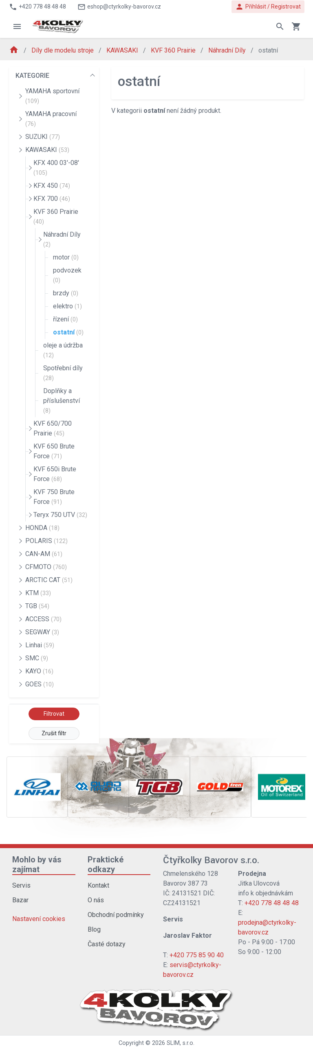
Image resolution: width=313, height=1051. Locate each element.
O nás (96, 900)
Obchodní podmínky (116, 915)
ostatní (68, 332)
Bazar (20, 900)
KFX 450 (51, 185)
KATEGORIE (32, 75)
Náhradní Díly (227, 50)
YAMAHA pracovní (51, 118)
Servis (21, 885)
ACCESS (43, 619)
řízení (65, 319)
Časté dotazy (107, 944)
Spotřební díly (63, 372)
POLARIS (46, 541)
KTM (38, 593)
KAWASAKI (123, 50)
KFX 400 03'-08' (56, 167)
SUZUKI (42, 137)
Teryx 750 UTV (60, 515)
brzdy (65, 293)
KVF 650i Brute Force (54, 474)
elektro (67, 306)
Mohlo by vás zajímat (37, 864)
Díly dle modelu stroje (63, 50)
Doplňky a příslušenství (61, 400)
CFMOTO (46, 567)
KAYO (39, 671)
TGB (37, 606)
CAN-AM (43, 554)
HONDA (42, 528)
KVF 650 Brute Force (54, 451)
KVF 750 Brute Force (54, 497)
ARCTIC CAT (49, 580)
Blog (94, 929)
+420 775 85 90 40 (197, 955)
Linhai (39, 645)
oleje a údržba (63, 349)
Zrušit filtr (54, 733)
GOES (39, 684)
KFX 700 (51, 198)
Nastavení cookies (38, 919)
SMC (36, 658)
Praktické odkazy (105, 864)
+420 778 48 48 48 (272, 903)
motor (66, 257)
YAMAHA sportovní (52, 95)
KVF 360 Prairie (174, 50)
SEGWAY (42, 632)
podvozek (67, 275)
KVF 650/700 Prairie (52, 428)
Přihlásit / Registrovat (268, 6)
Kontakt (98, 885)
